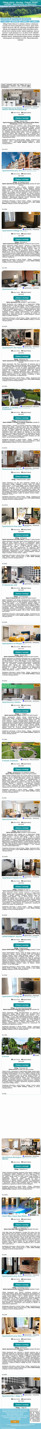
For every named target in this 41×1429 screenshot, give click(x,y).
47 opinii (36, 1359)
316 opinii (35, 1295)
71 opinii (32, 567)
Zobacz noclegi (21, 122)
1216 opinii (29, 753)
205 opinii (25, 1128)
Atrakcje (25, 21)
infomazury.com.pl (35, 1)
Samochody (15, 21)
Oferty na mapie (17, 18)
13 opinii (28, 877)
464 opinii (28, 815)
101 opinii (31, 940)
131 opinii (37, 378)
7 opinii (25, 127)
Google (5, 1411)
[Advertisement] (20, 62)
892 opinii (28, 629)
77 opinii (28, 316)
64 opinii (30, 691)
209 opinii (37, 1422)
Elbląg (37, 91)
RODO (19, 1419)
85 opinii (31, 254)
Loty (5, 21)
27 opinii (37, 1002)
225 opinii (37, 190)
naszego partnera (7, 147)
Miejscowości (26, 18)
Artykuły (35, 21)
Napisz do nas (26, 1425)
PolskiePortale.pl (11, 1428)
